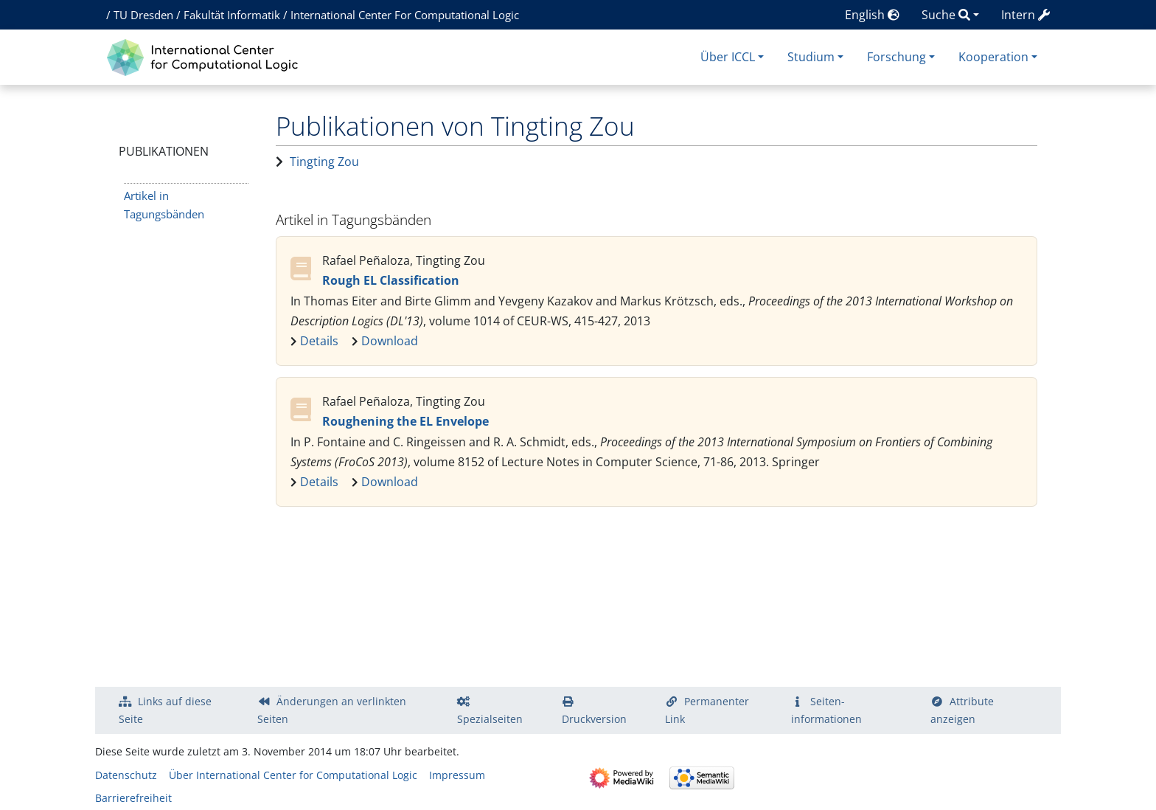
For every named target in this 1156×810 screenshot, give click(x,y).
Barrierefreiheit (133, 798)
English (872, 15)
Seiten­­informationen (826, 710)
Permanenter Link (707, 710)
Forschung (896, 57)
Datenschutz (126, 775)
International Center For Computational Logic (404, 14)
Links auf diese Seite (165, 710)
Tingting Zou (324, 161)
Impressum (457, 775)
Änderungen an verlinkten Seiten (331, 710)
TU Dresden (143, 14)
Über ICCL (727, 57)
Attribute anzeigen (962, 710)
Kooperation (993, 57)
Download (389, 341)
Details (319, 341)
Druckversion (594, 719)
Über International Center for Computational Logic (293, 775)
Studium (811, 57)
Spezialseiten (490, 719)
